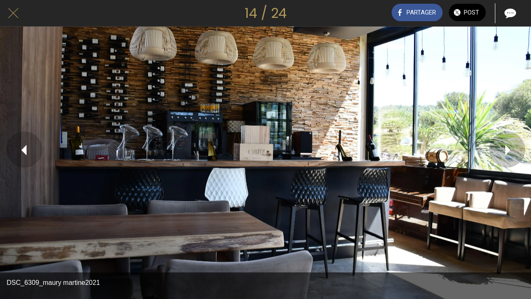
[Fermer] (13, 13)
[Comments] (509, 13)
